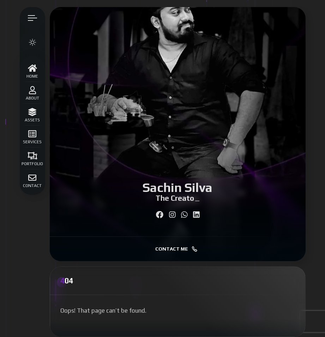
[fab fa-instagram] (172, 215)
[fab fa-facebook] (159, 215)
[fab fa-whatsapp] (184, 215)
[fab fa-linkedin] (196, 215)
